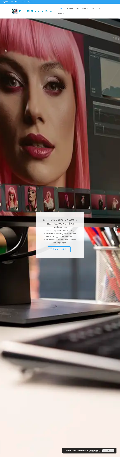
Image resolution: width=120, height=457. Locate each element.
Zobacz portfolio (59, 249)
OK (108, 450)
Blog (77, 8)
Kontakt (61, 14)
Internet (95, 8)
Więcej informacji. (94, 450)
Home (60, 8)
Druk (84, 8)
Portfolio (69, 8)
